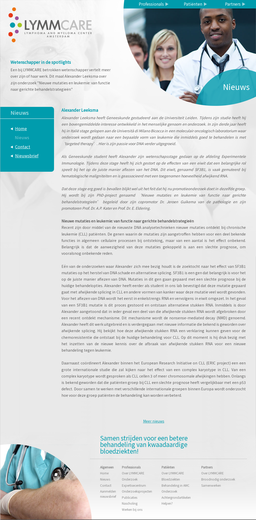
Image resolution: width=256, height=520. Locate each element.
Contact (22, 147)
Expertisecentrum (134, 485)
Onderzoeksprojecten (137, 491)
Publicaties (129, 497)
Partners (233, 4)
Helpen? (167, 503)
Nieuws (22, 137)
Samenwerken (211, 485)
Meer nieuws (153, 421)
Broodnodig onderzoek (218, 479)
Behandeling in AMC (175, 485)
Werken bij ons (132, 509)
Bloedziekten (171, 479)
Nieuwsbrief (26, 155)
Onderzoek (129, 479)
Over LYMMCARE (133, 473)
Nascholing (129, 503)
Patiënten (193, 4)
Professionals (151, 4)
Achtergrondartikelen (176, 497)
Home (21, 128)
